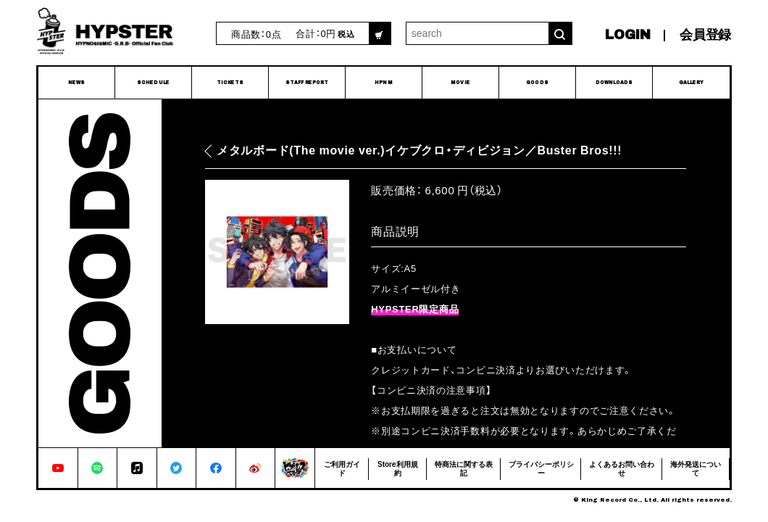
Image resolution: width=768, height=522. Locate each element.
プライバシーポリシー (541, 468)
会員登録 (705, 35)
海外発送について (695, 468)
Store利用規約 (397, 468)
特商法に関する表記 (464, 468)
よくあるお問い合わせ (621, 468)
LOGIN (628, 35)
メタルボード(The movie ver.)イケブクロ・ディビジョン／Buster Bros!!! (419, 150)
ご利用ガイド (342, 468)
